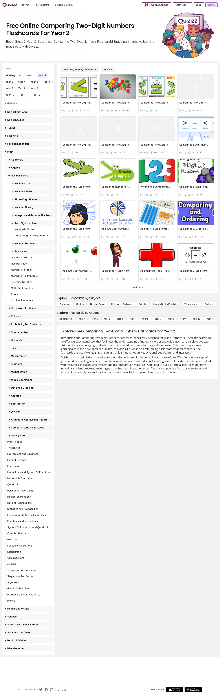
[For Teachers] (42, 4)
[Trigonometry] (191, 304)
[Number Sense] (97, 304)
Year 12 (36, 94)
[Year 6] (145, 318)
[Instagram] (51, 689)
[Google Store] (193, 689)
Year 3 (9, 81)
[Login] (199, 4)
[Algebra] (79, 304)
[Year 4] (120, 318)
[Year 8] (170, 318)
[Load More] (137, 287)
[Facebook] (46, 689)
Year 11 (23, 94)
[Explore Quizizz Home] (9, 5)
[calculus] (143, 304)
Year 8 (22, 88)
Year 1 (30, 75)
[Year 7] (158, 318)
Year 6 (47, 81)
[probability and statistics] (166, 304)
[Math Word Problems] (122, 304)
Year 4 (21, 81)
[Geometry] (64, 304)
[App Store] (174, 689)
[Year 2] (108, 69)
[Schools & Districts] (64, 4)
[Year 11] (210, 318)
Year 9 (34, 88)
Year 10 (10, 94)
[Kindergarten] (66, 318)
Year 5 (34, 81)
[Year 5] (132, 318)
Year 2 (42, 75)
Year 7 (9, 88)
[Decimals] (209, 304)
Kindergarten (13, 75)
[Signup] (211, 4)
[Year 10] (196, 318)
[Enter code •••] (182, 4)
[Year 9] (183, 318)
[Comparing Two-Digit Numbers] (80, 69)
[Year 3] (107, 318)
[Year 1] (81, 318)
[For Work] (25, 4)
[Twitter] (40, 689)
